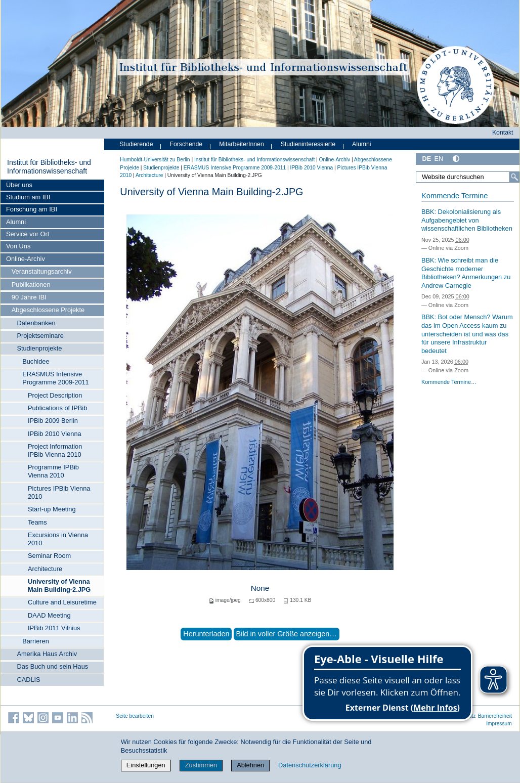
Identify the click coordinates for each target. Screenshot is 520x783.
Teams (37, 522)
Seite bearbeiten (135, 716)
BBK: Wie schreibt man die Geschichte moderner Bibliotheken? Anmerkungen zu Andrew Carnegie (465, 272)
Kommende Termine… (448, 382)
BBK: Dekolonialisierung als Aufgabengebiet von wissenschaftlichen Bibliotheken (466, 220)
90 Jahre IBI (29, 297)
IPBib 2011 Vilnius (54, 628)
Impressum (499, 723)
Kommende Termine (454, 196)
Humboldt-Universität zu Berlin (155, 159)
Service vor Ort (27, 234)
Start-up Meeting (52, 509)
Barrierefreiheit (495, 716)
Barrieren (35, 641)
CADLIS (28, 679)
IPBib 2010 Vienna (54, 434)
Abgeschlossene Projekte (48, 310)
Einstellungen (145, 765)
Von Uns (18, 246)
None (260, 588)
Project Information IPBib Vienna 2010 (55, 450)
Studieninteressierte (308, 144)
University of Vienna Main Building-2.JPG (59, 585)
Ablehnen (250, 765)
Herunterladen (206, 634)
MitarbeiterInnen (241, 144)
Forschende (185, 144)
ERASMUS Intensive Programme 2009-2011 (55, 378)
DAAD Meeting (49, 615)
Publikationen (31, 284)
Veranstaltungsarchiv (42, 271)
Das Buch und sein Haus (52, 666)
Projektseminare (40, 335)
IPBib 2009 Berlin (53, 420)
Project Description (55, 395)
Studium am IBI (28, 197)
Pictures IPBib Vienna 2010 (59, 492)
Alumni (16, 222)
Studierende (136, 144)
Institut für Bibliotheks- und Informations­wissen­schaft (49, 167)
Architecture (45, 569)
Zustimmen (201, 765)
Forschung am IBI (31, 209)
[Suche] (514, 177)
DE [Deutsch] (426, 158)
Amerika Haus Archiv (47, 654)
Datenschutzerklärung (309, 765)
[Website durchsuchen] (467, 177)
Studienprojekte (39, 348)
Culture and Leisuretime (62, 602)
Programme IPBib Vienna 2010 (53, 471)
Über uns (19, 185)
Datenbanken (36, 323)
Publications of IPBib (57, 408)
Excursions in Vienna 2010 (58, 539)
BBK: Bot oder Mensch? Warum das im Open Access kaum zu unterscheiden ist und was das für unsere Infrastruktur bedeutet (467, 334)
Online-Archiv (25, 259)
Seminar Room (49, 555)
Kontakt (502, 132)
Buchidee (35, 361)
